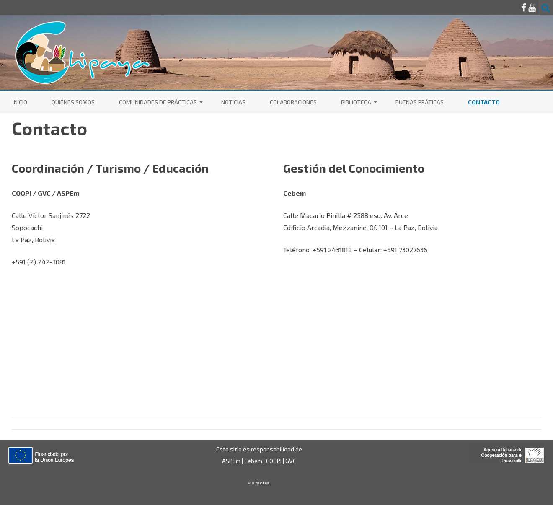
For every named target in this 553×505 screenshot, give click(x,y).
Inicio (20, 102)
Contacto (484, 102)
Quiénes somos (73, 102)
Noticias (233, 102)
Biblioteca (356, 102)
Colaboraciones (293, 102)
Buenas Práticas (419, 102)
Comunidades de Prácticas (158, 102)
